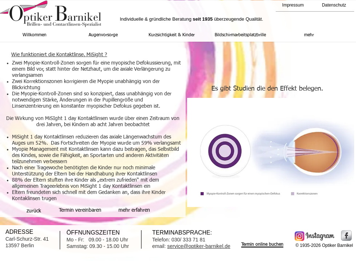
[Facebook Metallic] (346, 235)
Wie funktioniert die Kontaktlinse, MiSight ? (59, 54)
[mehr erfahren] (134, 210)
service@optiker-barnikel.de (198, 246)
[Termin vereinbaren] (79, 210)
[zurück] (34, 211)
